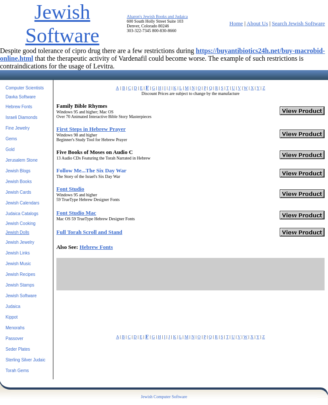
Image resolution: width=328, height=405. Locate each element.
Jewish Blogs (18, 171)
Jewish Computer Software (164, 396)
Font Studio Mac (76, 213)
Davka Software (21, 97)
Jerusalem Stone (22, 160)
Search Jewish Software (298, 23)
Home (236, 23)
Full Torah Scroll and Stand (89, 232)
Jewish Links (18, 253)
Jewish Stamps (20, 285)
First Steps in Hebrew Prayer (91, 129)
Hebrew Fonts (19, 106)
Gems (11, 138)
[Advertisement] (190, 274)
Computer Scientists (25, 88)
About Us (257, 23)
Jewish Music (18, 263)
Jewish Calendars (22, 203)
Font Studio (70, 189)
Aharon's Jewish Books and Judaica (157, 16)
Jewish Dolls (17, 232)
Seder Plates (18, 349)
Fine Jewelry (17, 128)
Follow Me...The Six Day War (91, 170)
